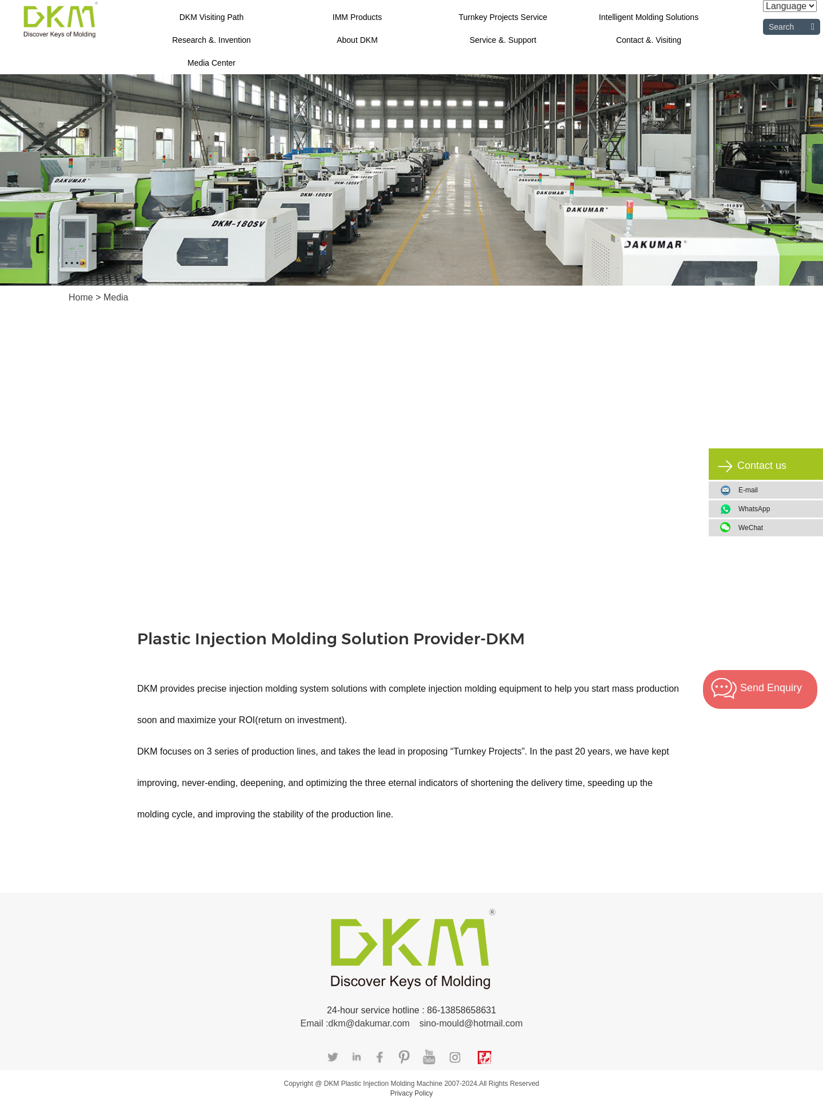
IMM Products (357, 17)
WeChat (776, 528)
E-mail (748, 490)
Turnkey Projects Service (502, 17)
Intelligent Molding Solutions (648, 17)
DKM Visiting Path (211, 17)
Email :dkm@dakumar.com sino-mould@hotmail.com (411, 1023)
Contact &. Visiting (648, 40)
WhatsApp (776, 509)
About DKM (357, 40)
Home (82, 297)
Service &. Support (503, 40)
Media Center (211, 62)
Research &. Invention (211, 40)
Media (116, 297)
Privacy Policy (411, 1093)
